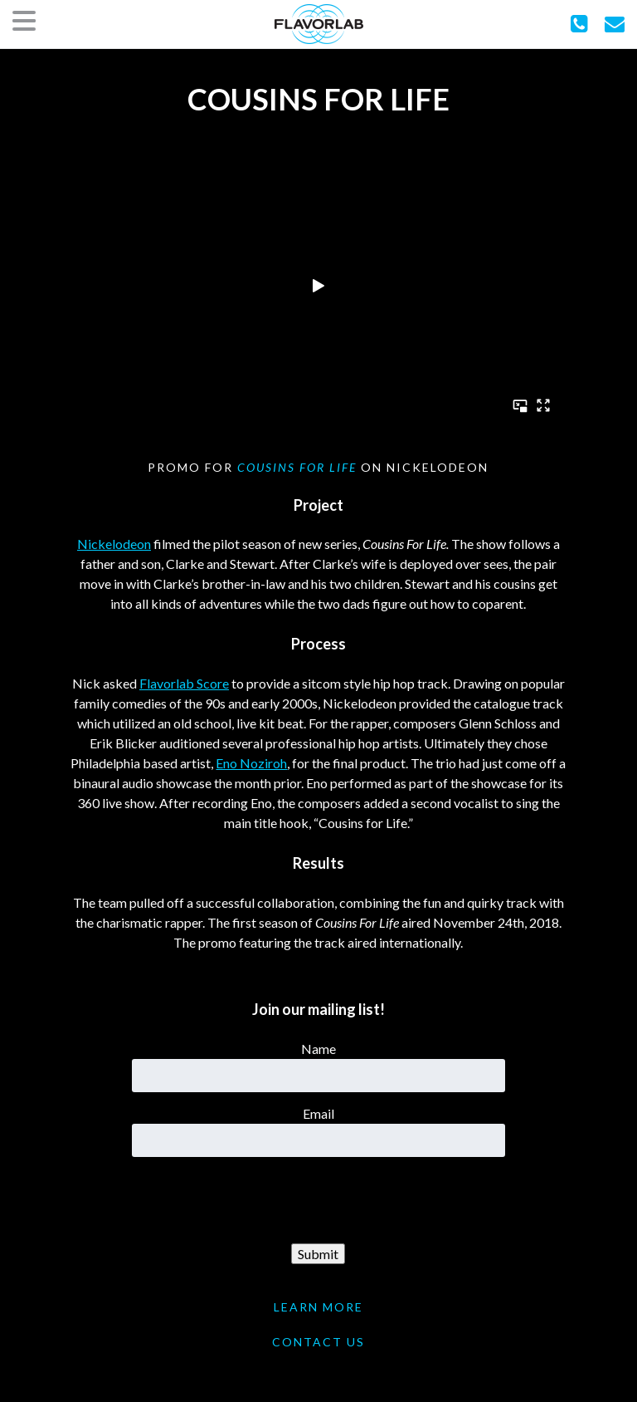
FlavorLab (319, 24)
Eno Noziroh (251, 763)
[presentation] (318, 1201)
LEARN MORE (318, 1307)
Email (318, 1113)
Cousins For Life (297, 467)
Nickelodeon (114, 543)
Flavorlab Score (184, 683)
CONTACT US (318, 1342)
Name (318, 1048)
